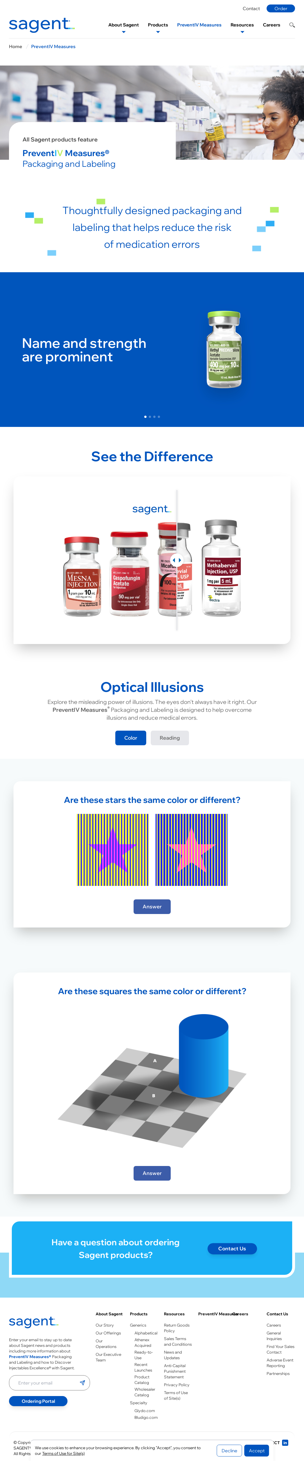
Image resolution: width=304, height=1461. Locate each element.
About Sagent (109, 1313)
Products (139, 1313)
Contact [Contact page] (251, 8)
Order (280, 8)
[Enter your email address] (44, 1382)
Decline (229, 1450)
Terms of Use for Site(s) (63, 1453)
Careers (240, 1313)
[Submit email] (82, 1382)
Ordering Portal (38, 1401)
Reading (170, 738)
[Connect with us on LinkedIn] (273, 1443)
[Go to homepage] (33, 1322)
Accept (257, 1450)
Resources (174, 1313)
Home (15, 46)
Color (130, 738)
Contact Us (277, 1313)
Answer (152, 906)
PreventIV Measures (53, 46)
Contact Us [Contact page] (232, 1256)
